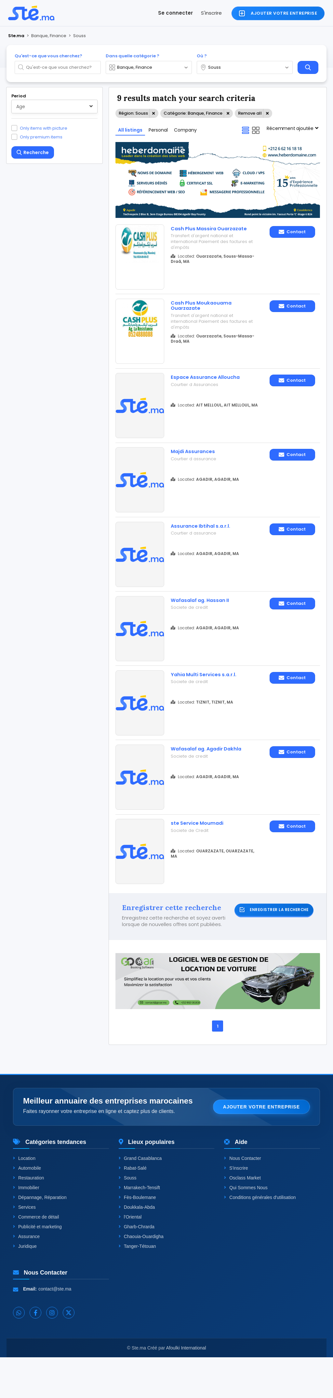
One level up (33, 420)
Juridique (25, 1287)
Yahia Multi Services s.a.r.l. (208, 700)
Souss (128, 1218)
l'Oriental (130, 1257)
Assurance (26, 1277)
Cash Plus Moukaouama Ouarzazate (205, 310)
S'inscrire (211, 12)
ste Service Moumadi (201, 857)
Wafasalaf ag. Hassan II (205, 621)
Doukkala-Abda (137, 1247)
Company (185, 130)
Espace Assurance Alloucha (211, 386)
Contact (292, 232)
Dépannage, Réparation (40, 1238)
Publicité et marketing (37, 1267)
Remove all (250, 113)
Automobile (27, 1208)
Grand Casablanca (140, 1199)
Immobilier (26, 1228)
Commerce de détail (36, 1257)
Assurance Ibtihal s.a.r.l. (205, 543)
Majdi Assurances (196, 464)
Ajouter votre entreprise (261, 1147)
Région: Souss (133, 113)
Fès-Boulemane (137, 1238)
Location (24, 1199)
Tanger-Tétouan (137, 1287)
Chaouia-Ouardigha (141, 1277)
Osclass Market (242, 1218)
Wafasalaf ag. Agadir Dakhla (201, 781)
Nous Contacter (242, 1199)
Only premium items (41, 137)
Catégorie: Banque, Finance (193, 113)
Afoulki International (186, 1388)
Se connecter (175, 12)
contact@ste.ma (54, 1329)
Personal (158, 130)
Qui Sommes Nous (245, 1228)
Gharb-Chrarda (136, 1267)
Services (24, 1247)
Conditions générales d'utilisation (260, 1238)
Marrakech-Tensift (139, 1228)
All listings (130, 130)
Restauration (28, 1218)
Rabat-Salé (133, 1208)
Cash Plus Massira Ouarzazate (197, 232)
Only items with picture (43, 128)
